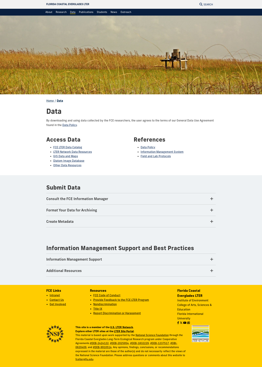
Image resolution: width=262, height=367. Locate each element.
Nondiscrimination (105, 304)
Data (60, 100)
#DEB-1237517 (159, 343)
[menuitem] (49, 12)
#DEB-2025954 (119, 343)
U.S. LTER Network (121, 327)
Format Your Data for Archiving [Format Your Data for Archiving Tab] (71, 210)
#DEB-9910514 (102, 347)
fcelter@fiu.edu (84, 359)
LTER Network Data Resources (72, 151)
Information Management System (162, 151)
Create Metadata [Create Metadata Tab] (60, 221)
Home (50, 100)
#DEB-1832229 (139, 343)
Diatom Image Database (68, 160)
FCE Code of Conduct (106, 295)
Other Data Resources (67, 165)
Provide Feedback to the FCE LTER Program (121, 300)
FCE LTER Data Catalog (67, 147)
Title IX (97, 308)
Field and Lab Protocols (156, 156)
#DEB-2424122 (99, 343)
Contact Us (57, 300)
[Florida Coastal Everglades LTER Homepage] (105, 4)
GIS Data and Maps (65, 156)
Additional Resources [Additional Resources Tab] (64, 270)
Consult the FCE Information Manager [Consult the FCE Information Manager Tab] (77, 199)
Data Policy (69, 125)
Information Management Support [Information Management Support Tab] (74, 259)
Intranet (55, 295)
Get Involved (58, 304)
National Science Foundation (152, 335)
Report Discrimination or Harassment (117, 313)
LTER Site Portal (124, 331)
